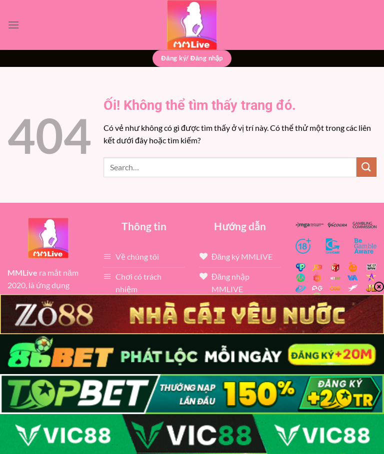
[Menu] (14, 24)
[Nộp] (366, 167)
